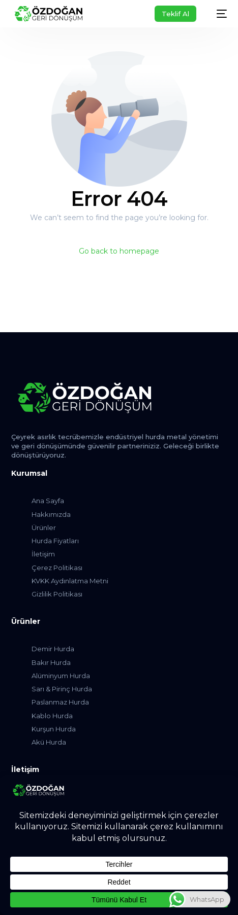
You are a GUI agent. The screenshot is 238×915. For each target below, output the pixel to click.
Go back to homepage (119, 251)
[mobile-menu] (216, 14)
